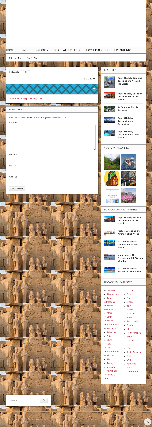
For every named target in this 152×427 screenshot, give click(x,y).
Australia (111, 374)
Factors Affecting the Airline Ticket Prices (129, 232)
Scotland (131, 313)
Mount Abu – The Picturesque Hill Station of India (130, 258)
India (109, 343)
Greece (130, 301)
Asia (109, 336)
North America (134, 332)
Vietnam (111, 367)
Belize (129, 336)
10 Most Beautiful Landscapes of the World (128, 244)
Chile (129, 359)
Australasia (112, 370)
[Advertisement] (104, 23)
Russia (130, 309)
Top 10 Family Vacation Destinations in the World (130, 96)
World (129, 367)
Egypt (109, 316)
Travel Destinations (32, 50)
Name (13, 154)
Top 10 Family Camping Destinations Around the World (130, 80)
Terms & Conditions (48, 419)
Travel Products (97, 50)
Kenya (110, 320)
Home (9, 50)
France (130, 298)
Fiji (108, 378)
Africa (109, 312)
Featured (15, 57)
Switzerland (132, 321)
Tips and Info (122, 50)
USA (129, 348)
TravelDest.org (17, 419)
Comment (15, 122)
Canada (130, 340)
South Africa (113, 324)
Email (12, 165)
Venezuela (131, 363)
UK (128, 328)
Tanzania (111, 328)
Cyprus (130, 294)
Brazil (129, 356)
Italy (129, 305)
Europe (130, 290)
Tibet (109, 359)
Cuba (129, 344)
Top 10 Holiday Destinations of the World (128, 134)
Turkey (110, 363)
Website (13, 176)
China (109, 339)
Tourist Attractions (66, 50)
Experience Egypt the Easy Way (25, 98)
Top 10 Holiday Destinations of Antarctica (126, 121)
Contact (33, 57)
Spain (129, 317)
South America (134, 352)
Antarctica (112, 332)
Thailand (111, 355)
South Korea (113, 351)
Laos (109, 347)
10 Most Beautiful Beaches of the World (129, 270)
